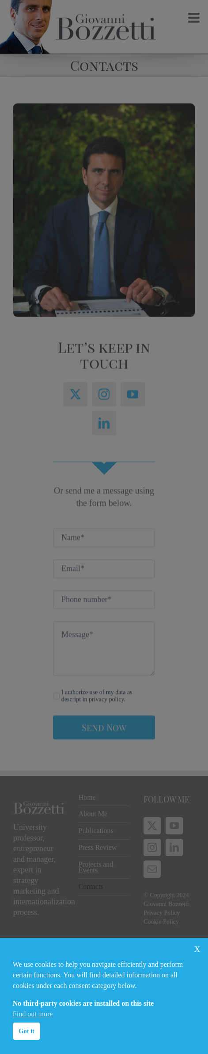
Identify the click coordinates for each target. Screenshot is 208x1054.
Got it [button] (26, 1031)
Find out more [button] (33, 1014)
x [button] (197, 948)
